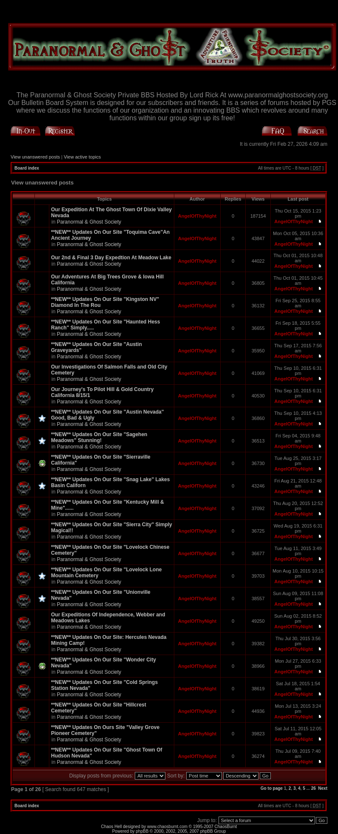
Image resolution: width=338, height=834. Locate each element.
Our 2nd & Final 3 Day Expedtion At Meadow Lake (111, 258)
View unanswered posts (35, 156)
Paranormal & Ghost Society (89, 222)
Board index (26, 168)
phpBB (142, 831)
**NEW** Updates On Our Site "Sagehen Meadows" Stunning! (99, 437)
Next (322, 788)
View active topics (82, 156)
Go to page (272, 788)
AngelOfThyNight (197, 215)
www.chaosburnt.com (167, 826)
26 (313, 788)
